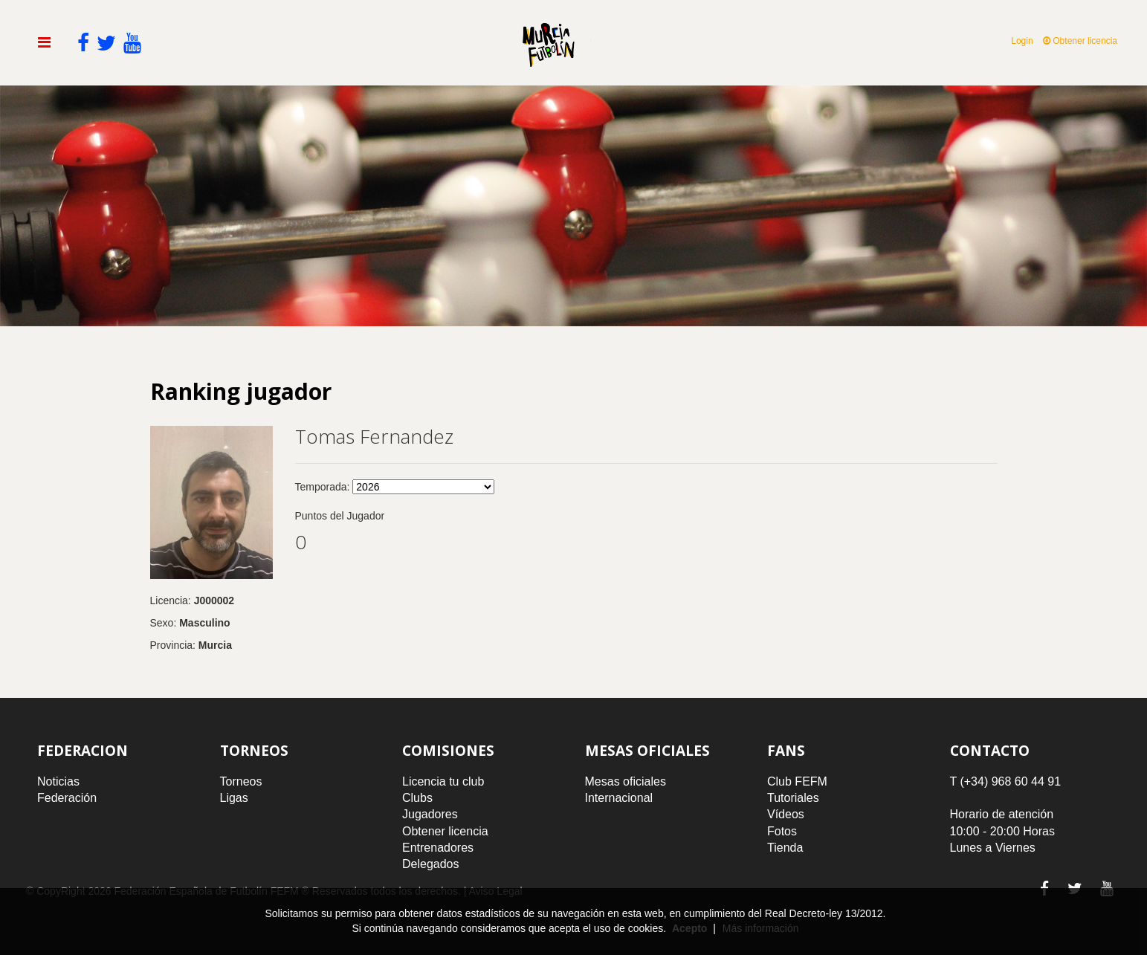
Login (1022, 41)
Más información (761, 928)
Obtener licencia (1080, 41)
